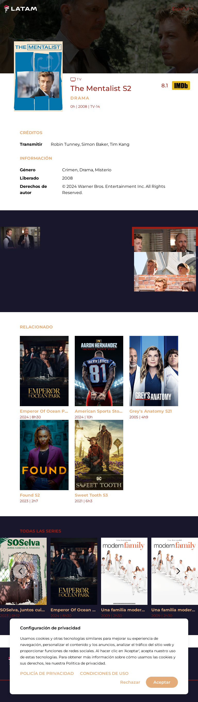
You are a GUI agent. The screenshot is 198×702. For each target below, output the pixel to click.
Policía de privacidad (47, 673)
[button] (20, 571)
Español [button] (181, 8)
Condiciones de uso (104, 673)
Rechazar (130, 682)
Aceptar (161, 682)
